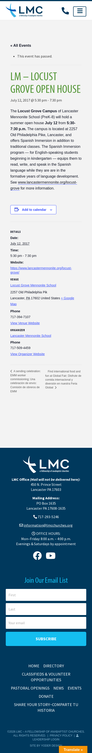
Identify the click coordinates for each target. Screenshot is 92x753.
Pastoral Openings (30, 688)
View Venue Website (25, 323)
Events (74, 688)
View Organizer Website (27, 354)
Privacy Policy (61, 735)
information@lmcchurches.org (48, 525)
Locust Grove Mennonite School (33, 285)
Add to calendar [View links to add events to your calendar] (34, 210)
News (58, 688)
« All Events (20, 45)
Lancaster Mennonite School (30, 336)
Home (33, 665)
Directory (53, 665)
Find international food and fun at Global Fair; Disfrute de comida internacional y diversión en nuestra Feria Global (63, 379)
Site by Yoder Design (46, 745)
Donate (46, 696)
